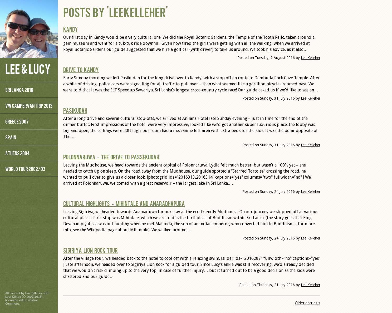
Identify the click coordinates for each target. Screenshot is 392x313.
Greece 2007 (16, 121)
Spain (10, 137)
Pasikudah (75, 110)
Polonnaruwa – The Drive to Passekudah (111, 156)
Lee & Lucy (28, 68)
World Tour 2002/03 (25, 169)
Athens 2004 (17, 153)
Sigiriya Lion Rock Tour (90, 250)
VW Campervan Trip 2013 (28, 105)
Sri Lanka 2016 (19, 90)
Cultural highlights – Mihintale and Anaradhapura (124, 203)
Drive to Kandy (81, 69)
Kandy (70, 29)
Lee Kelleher (310, 58)
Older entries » (307, 302)
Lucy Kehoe (13, 297)
